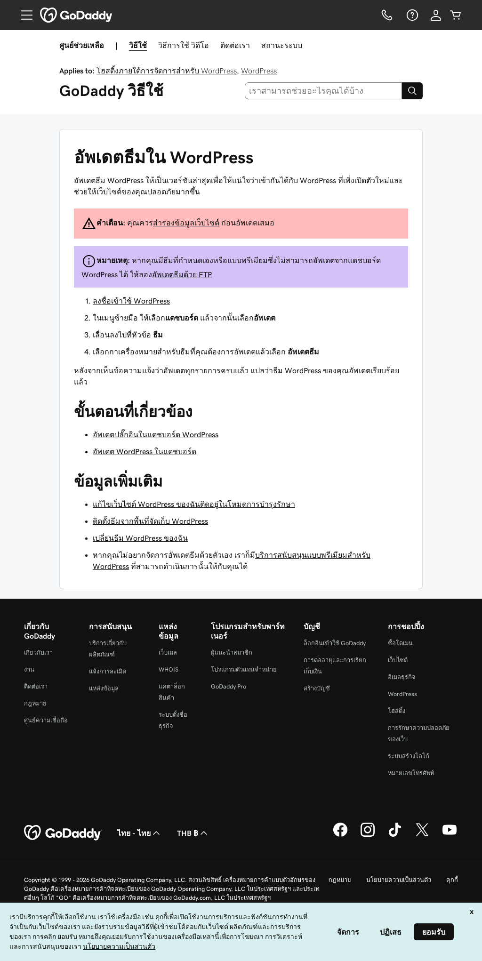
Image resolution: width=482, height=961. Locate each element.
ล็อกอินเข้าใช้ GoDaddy (335, 643)
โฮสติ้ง (396, 711)
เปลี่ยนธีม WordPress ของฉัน (140, 538)
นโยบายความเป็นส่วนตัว (398, 880)
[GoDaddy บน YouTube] (449, 835)
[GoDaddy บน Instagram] (367, 835)
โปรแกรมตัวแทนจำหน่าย (244, 669)
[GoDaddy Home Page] (63, 833)
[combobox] (323, 91)
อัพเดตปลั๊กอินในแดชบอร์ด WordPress (155, 434)
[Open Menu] (23, 15)
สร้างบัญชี (317, 688)
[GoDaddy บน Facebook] (340, 835)
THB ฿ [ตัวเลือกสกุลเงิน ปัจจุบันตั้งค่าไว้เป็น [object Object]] (193, 833)
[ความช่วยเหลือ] (411, 15)
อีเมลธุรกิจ (402, 677)
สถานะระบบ (281, 45)
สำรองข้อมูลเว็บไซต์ (186, 222)
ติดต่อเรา (235, 45)
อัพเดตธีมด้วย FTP (182, 274)
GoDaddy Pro (228, 686)
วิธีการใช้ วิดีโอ (183, 45)
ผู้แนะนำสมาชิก (231, 652)
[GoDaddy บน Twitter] (422, 835)
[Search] (412, 90)
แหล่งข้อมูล (104, 688)
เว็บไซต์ (398, 660)
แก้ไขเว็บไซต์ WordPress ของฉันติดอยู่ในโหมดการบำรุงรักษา (194, 504)
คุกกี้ (452, 880)
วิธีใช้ (138, 45)
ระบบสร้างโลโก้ (408, 756)
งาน (29, 669)
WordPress (259, 70)
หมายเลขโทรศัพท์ (411, 773)
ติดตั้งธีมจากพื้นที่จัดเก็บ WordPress (150, 521)
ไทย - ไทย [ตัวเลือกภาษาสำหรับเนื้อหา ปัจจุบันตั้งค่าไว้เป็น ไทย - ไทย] (139, 833)
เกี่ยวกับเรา (38, 652)
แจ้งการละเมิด (107, 671)
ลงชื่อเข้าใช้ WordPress (131, 300)
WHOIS (168, 669)
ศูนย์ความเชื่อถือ (46, 720)
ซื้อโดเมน (400, 643)
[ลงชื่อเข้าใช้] (436, 15)
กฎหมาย (35, 703)
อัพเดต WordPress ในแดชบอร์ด (144, 451)
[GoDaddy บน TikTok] (394, 835)
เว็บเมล (168, 652)
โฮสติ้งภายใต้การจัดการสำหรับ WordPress (166, 70)
